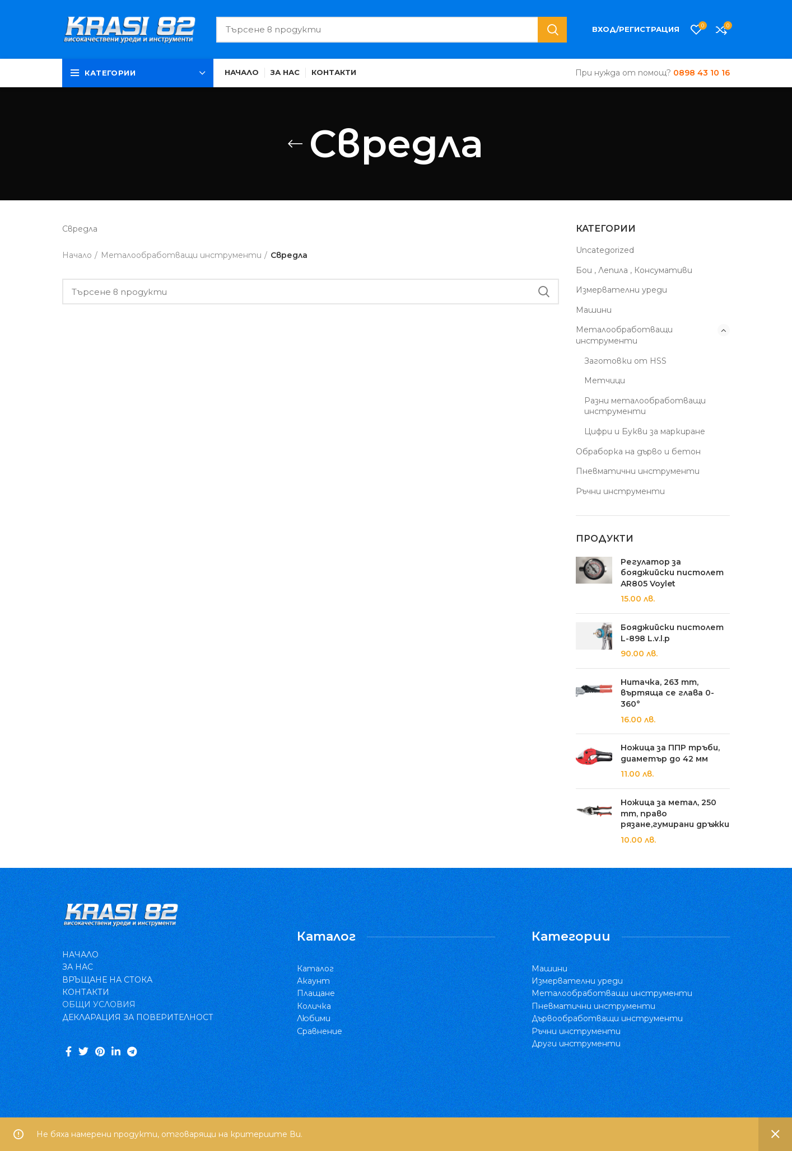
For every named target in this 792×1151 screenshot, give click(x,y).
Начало (77, 255)
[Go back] (295, 144)
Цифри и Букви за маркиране (644, 431)
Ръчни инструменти (620, 491)
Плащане (316, 993)
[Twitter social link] (83, 1051)
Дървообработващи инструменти (607, 1018)
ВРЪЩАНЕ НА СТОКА (107, 980)
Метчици (604, 380)
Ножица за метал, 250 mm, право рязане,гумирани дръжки (675, 813)
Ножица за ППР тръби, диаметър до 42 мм (670, 753)
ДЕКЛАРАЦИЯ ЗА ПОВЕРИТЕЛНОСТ (137, 1017)
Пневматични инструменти (638, 471)
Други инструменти (576, 1044)
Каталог (315, 969)
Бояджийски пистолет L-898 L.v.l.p (672, 632)
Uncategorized (605, 250)
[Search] (391, 30)
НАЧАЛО (80, 955)
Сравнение (319, 1031)
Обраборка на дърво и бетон (638, 452)
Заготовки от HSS (625, 361)
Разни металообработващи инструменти (645, 406)
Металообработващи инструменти (624, 335)
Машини (594, 310)
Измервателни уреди (621, 290)
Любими (313, 1018)
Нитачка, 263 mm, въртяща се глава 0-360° (667, 693)
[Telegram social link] (132, 1051)
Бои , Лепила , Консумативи (634, 270)
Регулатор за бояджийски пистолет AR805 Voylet (672, 573)
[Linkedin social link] (116, 1051)
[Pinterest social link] (100, 1051)
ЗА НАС (77, 967)
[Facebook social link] (68, 1051)
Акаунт (313, 981)
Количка (314, 1006)
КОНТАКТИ (85, 992)
